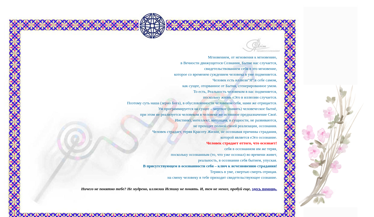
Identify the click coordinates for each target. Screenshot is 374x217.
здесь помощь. (264, 189)
